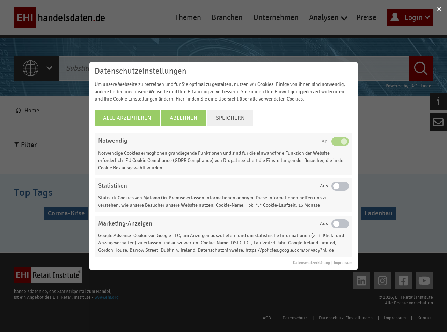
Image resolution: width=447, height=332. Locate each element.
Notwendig (112, 141)
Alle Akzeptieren (127, 118)
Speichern (230, 118)
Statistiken (112, 186)
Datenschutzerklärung (311, 263)
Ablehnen (183, 118)
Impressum (343, 263)
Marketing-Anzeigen (125, 223)
